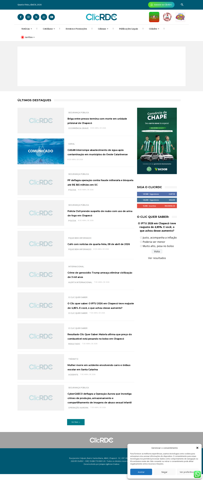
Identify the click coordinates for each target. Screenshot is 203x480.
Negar (164, 472)
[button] (197, 447)
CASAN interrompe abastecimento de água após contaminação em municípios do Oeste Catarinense (100, 151)
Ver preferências (188, 472)
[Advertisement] (101, 66)
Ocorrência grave (78, 130)
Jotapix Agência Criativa (109, 470)
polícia (72, 192)
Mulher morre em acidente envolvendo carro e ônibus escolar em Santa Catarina (99, 366)
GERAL (71, 142)
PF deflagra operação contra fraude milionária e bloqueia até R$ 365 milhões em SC (100, 182)
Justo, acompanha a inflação (160, 237)
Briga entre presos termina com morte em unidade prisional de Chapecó (97, 120)
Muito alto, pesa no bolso (158, 246)
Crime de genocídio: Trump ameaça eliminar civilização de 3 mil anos (101, 274)
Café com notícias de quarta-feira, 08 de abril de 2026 (99, 243)
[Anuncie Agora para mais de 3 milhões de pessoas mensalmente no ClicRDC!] (161, 5)
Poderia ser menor (154, 241)
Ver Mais (75, 428)
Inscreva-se (170, 206)
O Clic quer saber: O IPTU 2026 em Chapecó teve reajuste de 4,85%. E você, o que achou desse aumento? (100, 305)
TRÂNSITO (73, 357)
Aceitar (141, 472)
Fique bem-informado (79, 236)
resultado (74, 346)
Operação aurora (78, 415)
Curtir (172, 194)
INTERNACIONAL (76, 264)
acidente (73, 377)
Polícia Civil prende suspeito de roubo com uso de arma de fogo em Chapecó (101, 212)
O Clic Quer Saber (78, 295)
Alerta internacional (80, 284)
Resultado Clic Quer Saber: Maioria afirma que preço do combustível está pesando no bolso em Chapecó (101, 336)
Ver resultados (157, 258)
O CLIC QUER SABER (78, 315)
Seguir (172, 200)
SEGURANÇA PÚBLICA (78, 110)
